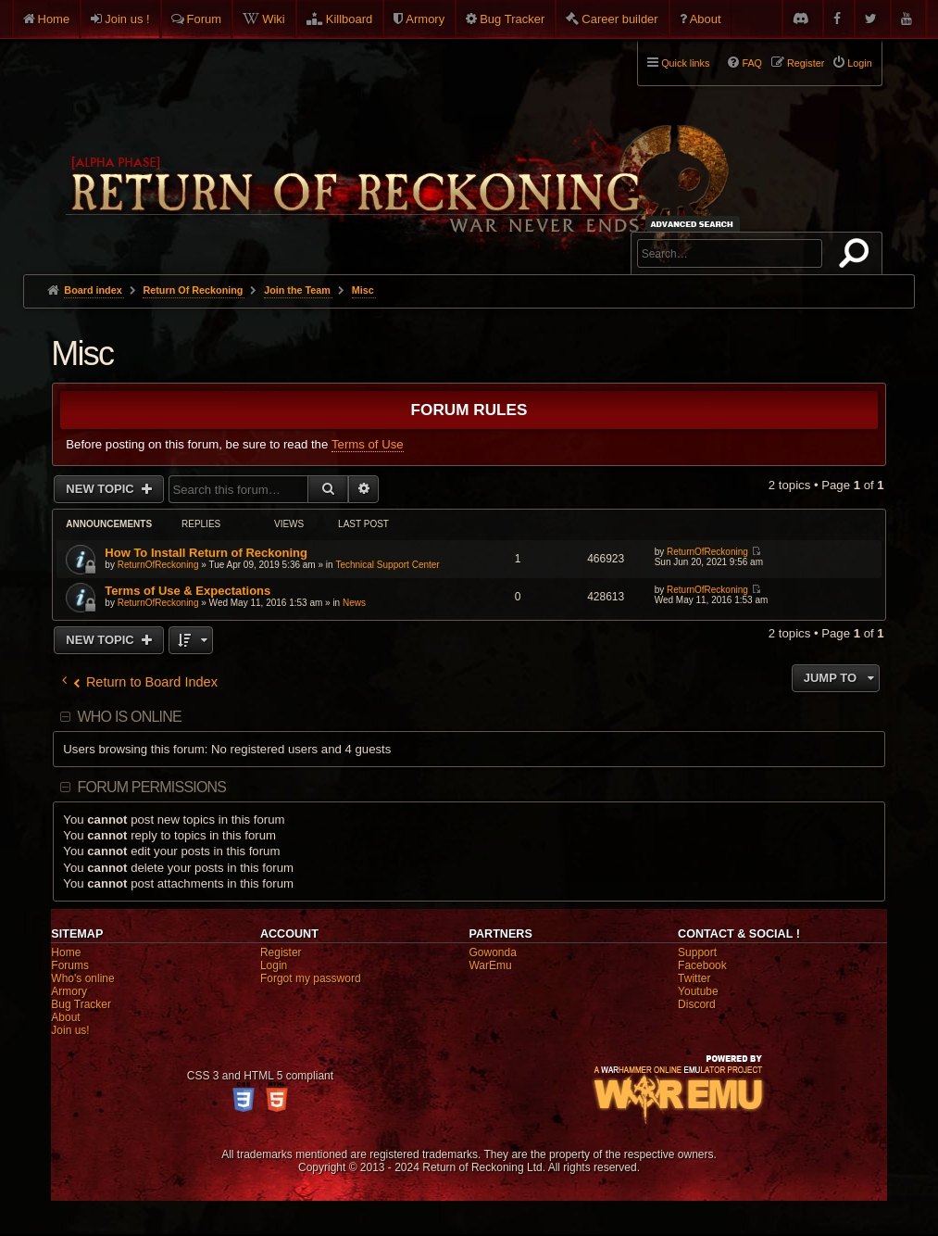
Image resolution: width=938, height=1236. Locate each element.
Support (697, 952)
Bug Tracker (512, 19)
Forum (204, 19)
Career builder (619, 19)
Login (273, 965)
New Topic (101, 489)
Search (857, 256)
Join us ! (127, 19)
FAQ (752, 63)
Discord (697, 1004)
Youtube (698, 991)
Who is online (129, 717)
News (354, 603)
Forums (70, 965)
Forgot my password (310, 978)
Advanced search (694, 224)
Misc (82, 353)
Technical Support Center (387, 565)
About (705, 19)
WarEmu (490, 965)
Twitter (694, 978)
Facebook (702, 965)
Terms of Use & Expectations (187, 591)
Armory (425, 19)
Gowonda (492, 952)
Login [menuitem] (859, 63)
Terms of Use (367, 444)
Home (54, 19)
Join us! (70, 1030)
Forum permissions (152, 787)
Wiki (273, 19)
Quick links (685, 63)
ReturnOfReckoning (158, 565)
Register (281, 952)
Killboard (349, 19)
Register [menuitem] (805, 63)
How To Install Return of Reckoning (206, 553)
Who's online (82, 978)
